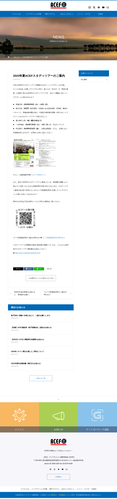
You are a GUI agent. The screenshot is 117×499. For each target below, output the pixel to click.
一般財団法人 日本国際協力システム (60, 496)
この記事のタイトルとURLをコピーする (41, 278)
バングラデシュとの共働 (33, 14)
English (100, 14)
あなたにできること (67, 14)
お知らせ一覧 (41, 378)
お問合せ (58, 477)
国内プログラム (50, 14)
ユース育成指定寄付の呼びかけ (53, 238)
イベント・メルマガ (83, 14)
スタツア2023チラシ (38, 175)
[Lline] (39, 268)
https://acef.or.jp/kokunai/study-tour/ (27, 253)
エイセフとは (16, 14)
